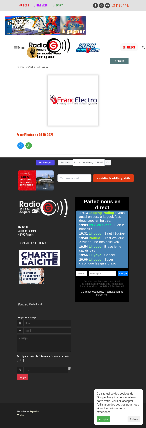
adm (20, 415)
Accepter (103, 419)
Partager (45, 162)
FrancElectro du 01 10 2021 (35, 134)
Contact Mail (35, 304)
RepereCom (35, 411)
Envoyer (22, 377)
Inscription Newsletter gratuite (113, 178)
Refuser (134, 419)
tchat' (58, 5)
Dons (24, 5)
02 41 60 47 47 (120, 5)
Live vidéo (41, 5)
